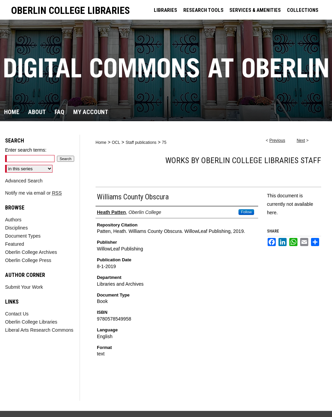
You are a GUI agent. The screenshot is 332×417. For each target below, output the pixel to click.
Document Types (23, 236)
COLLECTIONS (302, 10)
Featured (14, 244)
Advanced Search (24, 180)
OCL (116, 142)
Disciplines (16, 228)
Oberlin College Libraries (31, 322)
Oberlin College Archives (31, 252)
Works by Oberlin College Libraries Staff (243, 160)
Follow (246, 212)
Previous (277, 140)
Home (101, 142)
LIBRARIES (165, 10)
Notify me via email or (33, 193)
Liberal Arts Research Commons (39, 330)
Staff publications (141, 142)
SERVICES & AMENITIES (255, 10)
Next (301, 140)
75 (164, 142)
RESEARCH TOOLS (203, 10)
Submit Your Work (24, 287)
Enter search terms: (25, 150)
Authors (13, 219)
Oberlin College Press (28, 260)
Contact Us (16, 313)
